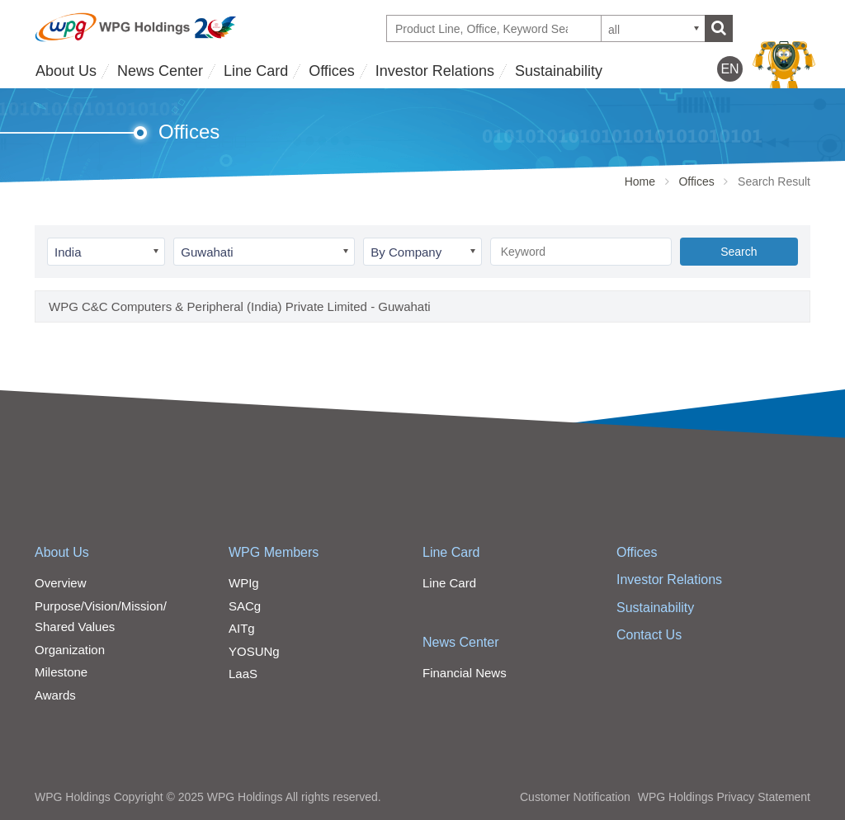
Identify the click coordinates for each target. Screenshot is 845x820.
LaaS (243, 674)
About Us (66, 71)
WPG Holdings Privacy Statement (724, 797)
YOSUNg (254, 651)
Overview (61, 583)
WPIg (244, 583)
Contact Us (649, 635)
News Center (160, 71)
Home (640, 181)
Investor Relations (434, 71)
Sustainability (558, 71)
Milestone (61, 672)
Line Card (256, 71)
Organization (70, 650)
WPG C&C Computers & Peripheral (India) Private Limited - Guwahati (240, 306)
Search (738, 251)
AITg (242, 628)
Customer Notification (575, 797)
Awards (55, 695)
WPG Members (274, 552)
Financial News (464, 673)
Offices (332, 71)
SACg (245, 606)
